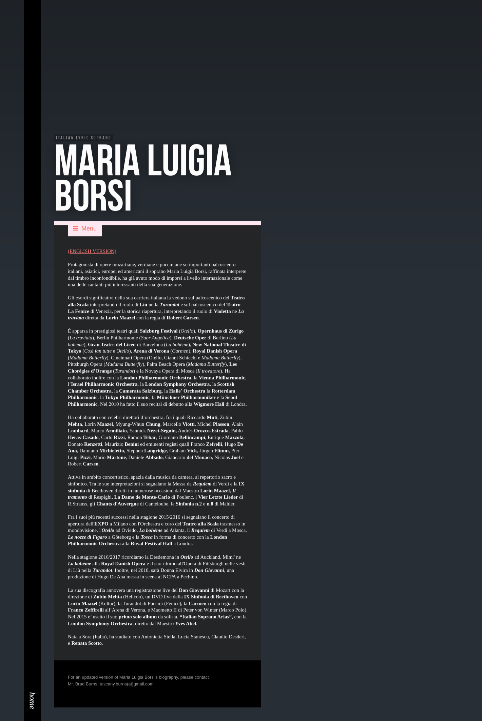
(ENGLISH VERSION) (92, 252)
